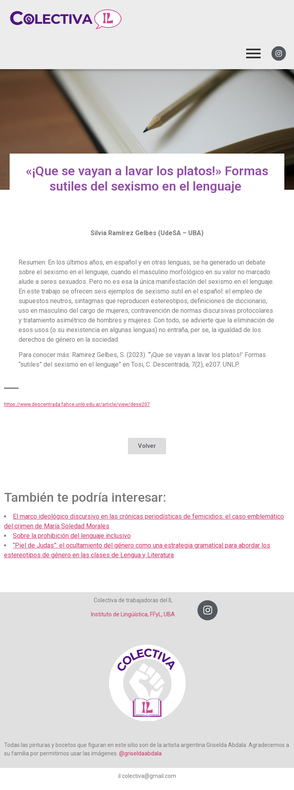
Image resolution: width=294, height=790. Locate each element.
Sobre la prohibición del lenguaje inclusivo (72, 536)
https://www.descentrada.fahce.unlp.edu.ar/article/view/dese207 (77, 404)
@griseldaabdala (140, 753)
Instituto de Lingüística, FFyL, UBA (133, 614)
